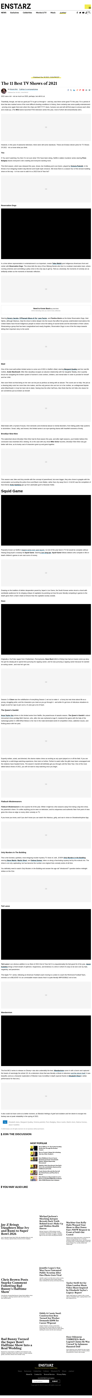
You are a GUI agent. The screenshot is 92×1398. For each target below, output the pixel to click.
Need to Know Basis (42, 311)
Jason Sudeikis (14, 1127)
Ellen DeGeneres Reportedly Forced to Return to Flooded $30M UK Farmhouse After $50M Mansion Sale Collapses (50, 1181)
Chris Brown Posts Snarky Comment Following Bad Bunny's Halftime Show (14, 1288)
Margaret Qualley (70, 372)
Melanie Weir (14, 92)
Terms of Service (49, 1377)
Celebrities (31, 12)
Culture (46, 1374)
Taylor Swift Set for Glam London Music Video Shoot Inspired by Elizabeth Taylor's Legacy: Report (77, 1290)
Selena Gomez (36, 863)
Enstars (16, 6)
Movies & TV (44, 13)
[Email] (86, 92)
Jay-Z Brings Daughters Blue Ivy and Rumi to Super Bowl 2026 (15, 1232)
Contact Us (38, 1377)
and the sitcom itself (78, 1076)
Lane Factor (42, 321)
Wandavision (59, 1073)
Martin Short (22, 863)
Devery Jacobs (13, 321)
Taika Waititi (57, 266)
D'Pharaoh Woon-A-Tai (28, 321)
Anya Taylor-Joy (7, 718)
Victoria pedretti (39, 1125)
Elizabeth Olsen (75, 1078)
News (20, 1374)
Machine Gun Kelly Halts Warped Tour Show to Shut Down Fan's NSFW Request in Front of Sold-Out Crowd (78, 1231)
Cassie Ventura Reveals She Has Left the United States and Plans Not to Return (49, 1175)
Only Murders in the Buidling (75, 860)
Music (57, 12)
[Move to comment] (89, 92)
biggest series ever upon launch (33, 553)
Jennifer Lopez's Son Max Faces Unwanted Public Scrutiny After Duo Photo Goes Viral (50, 1274)
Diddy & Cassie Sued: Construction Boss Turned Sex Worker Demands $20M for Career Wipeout (50, 1321)
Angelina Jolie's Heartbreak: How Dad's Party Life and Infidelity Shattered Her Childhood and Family (50, 1169)
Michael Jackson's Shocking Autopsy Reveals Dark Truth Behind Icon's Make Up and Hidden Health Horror (51, 1225)
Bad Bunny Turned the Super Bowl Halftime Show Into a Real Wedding (16, 1346)
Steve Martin (12, 863)
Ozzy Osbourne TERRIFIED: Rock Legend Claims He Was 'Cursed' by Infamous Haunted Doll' (78, 1344)
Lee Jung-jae (46, 555)
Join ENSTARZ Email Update (46, 1380)
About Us (29, 1377)
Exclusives (17, 12)
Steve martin (61, 1125)
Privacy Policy (61, 1377)
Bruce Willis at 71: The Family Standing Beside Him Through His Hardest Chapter (50, 1150)
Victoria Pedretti (77, 169)
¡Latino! (68, 12)
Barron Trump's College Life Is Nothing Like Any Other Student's (50, 1155)
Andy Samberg (15, 487)
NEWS (4, 12)
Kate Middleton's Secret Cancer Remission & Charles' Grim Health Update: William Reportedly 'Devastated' (48, 1163)
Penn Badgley (51, 1125)
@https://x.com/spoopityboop (29, 92)
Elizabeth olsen (14, 1125)
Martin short (71, 1125)
